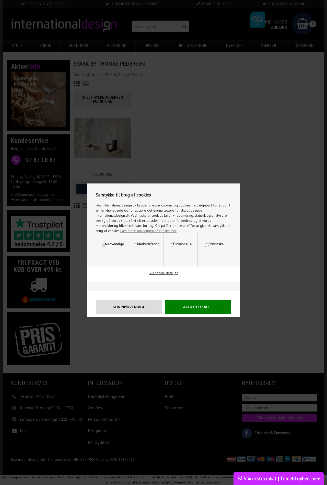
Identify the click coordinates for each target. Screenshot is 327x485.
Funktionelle (182, 244)
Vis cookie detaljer (163, 273)
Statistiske (216, 244)
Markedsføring (148, 244)
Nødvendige (114, 244)
